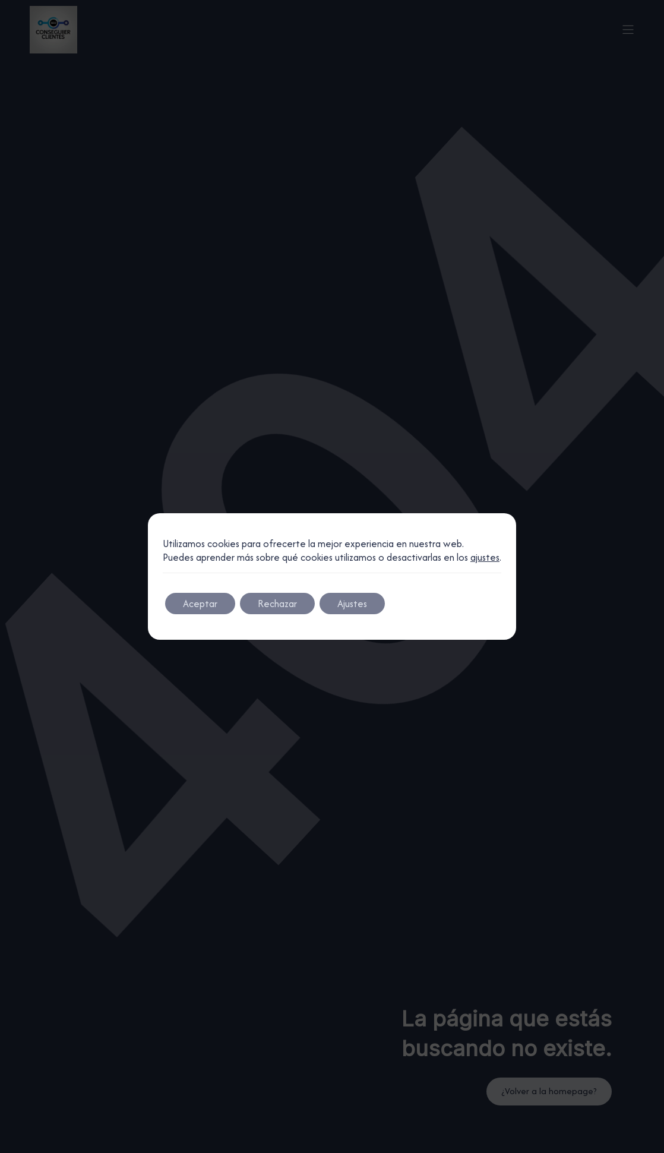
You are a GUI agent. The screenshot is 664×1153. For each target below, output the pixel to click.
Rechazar (277, 603)
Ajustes (352, 603)
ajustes (484, 557)
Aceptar (200, 603)
